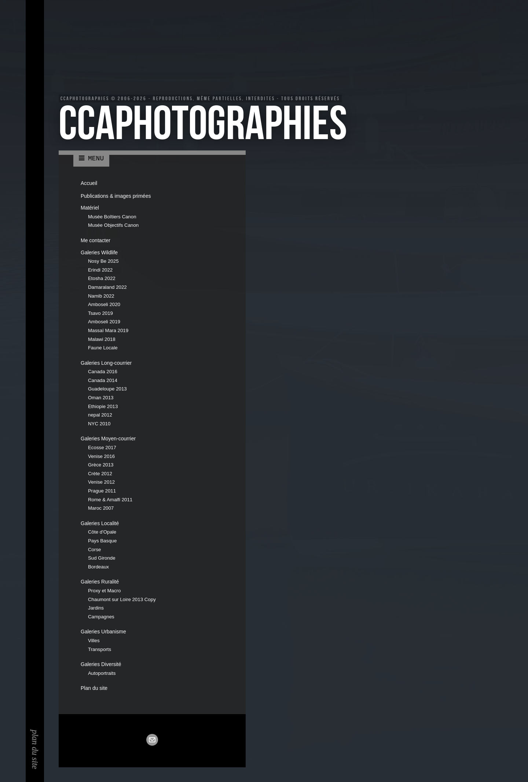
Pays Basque (102, 540)
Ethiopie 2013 (103, 406)
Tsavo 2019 (100, 313)
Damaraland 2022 (107, 287)
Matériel (90, 208)
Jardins (96, 608)
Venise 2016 (101, 456)
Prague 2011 (102, 491)
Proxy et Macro (104, 590)
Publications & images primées (116, 196)
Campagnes (101, 616)
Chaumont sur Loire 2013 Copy (122, 599)
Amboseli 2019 (104, 321)
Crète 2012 (100, 473)
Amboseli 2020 (104, 304)
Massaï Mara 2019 (108, 330)
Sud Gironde (101, 558)
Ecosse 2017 (102, 447)
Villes (94, 640)
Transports (99, 649)
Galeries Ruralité (100, 582)
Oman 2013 (100, 397)
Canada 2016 (102, 371)
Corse (94, 549)
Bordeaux (98, 567)
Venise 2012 (101, 482)
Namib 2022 (101, 296)
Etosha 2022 (101, 278)
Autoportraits (101, 673)
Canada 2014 (102, 380)
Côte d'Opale (102, 532)
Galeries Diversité (101, 664)
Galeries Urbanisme (103, 631)
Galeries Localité (100, 523)
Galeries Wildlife (99, 252)
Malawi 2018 (101, 339)
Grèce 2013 (100, 465)
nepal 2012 (100, 415)
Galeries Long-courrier (106, 363)
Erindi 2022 (100, 270)
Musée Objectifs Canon (113, 225)
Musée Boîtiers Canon (112, 216)
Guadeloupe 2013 (107, 389)
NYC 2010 (99, 423)
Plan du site (94, 688)
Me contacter (95, 240)
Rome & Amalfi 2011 (110, 499)
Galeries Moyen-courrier (108, 438)
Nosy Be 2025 (103, 261)
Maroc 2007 (101, 508)
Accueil (89, 183)
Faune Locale (103, 347)
